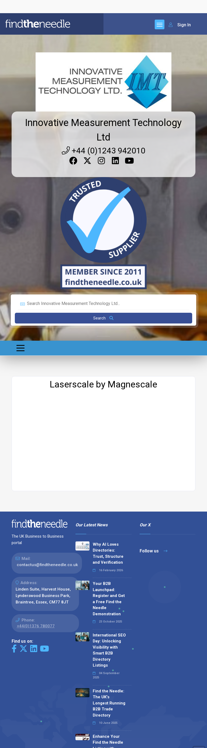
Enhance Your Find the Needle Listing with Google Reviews (108, 605)
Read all (87, 681)
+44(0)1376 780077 (36, 485)
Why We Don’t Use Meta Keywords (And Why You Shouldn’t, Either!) (107, 650)
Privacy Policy (44, 740)
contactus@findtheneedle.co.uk (47, 424)
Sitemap (19, 740)
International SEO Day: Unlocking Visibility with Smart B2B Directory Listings (109, 510)
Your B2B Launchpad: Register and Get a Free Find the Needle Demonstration (109, 458)
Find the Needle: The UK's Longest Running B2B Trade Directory (109, 562)
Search (103, 177)
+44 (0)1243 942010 (103, 10)
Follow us (153, 410)
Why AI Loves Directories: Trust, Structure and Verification (108, 413)
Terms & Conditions (80, 740)
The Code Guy (41, 718)
